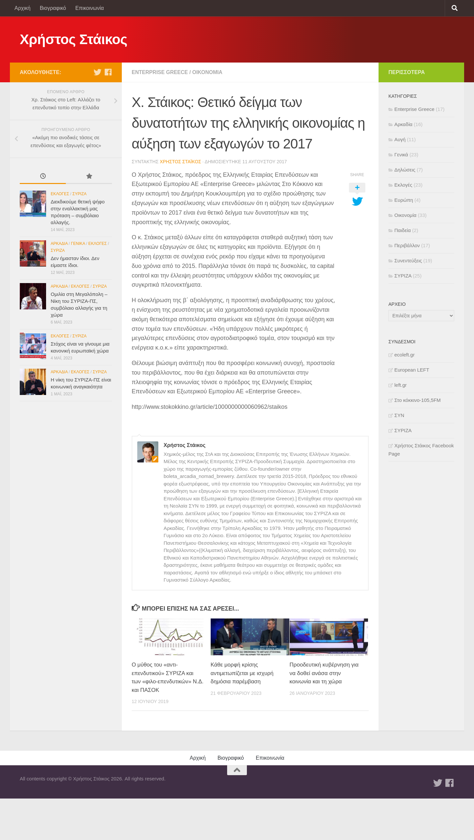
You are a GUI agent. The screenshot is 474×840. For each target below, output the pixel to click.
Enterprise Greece (160, 72)
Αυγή (400, 139)
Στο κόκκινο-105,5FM (417, 400)
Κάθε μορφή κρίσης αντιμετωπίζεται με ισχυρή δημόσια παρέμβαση (243, 673)
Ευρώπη (403, 200)
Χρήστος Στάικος (73, 39)
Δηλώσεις (404, 169)
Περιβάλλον (407, 245)
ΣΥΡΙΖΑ (79, 194)
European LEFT (411, 370)
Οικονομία (209, 72)
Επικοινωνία (89, 8)
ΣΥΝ (399, 415)
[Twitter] (97, 72)
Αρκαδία (59, 243)
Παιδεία (402, 230)
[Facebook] (108, 72)
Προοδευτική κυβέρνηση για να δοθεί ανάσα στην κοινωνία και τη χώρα (324, 673)
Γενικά (78, 243)
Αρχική (22, 8)
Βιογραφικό (53, 8)
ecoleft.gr (404, 354)
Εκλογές (60, 194)
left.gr (400, 385)
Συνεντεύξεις (408, 260)
